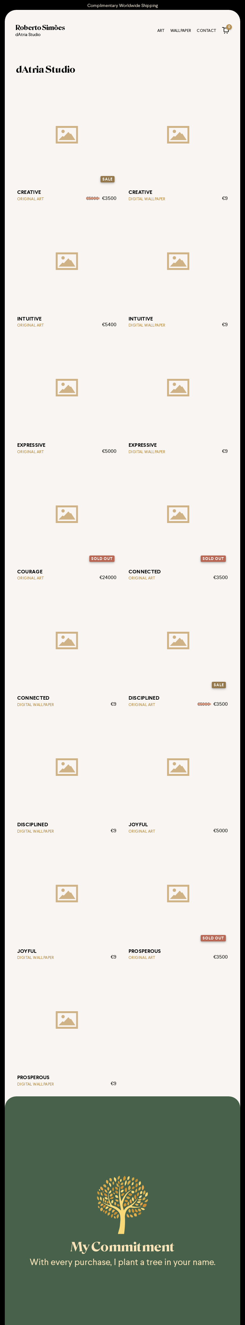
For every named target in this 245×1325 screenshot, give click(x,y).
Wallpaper (180, 31)
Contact (206, 31)
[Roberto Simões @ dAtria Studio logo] (41, 32)
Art (160, 31)
